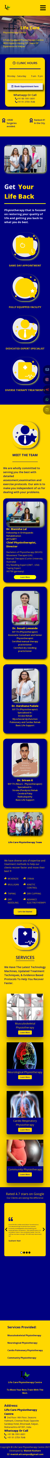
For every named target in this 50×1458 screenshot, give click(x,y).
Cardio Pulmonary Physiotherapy (25, 1350)
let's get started (25, 912)
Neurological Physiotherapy (22, 1342)
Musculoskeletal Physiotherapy (24, 1335)
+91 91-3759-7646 (25, 101)
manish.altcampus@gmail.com (25, 1454)
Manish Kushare (32, 1450)
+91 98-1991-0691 (25, 98)
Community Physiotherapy (21, 1357)
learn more (25, 577)
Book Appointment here (25, 86)
